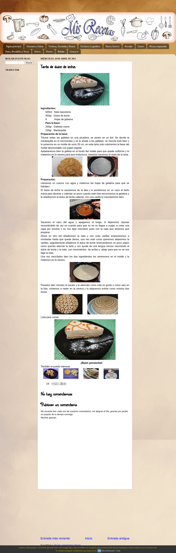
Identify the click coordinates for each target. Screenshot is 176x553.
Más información (108, 551)
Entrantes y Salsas (34, 46)
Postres (49, 51)
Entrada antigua (118, 538)
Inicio (88, 538)
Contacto (74, 51)
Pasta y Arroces (112, 46)
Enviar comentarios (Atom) (67, 545)
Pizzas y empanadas (158, 46)
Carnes (141, 46)
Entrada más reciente (55, 538)
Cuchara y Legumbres (90, 46)
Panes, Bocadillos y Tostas (17, 51)
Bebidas (61, 51)
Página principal (13, 46)
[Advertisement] (85, 513)
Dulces (37, 51)
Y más (118, 551)
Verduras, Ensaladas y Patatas (62, 46)
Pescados (129, 46)
